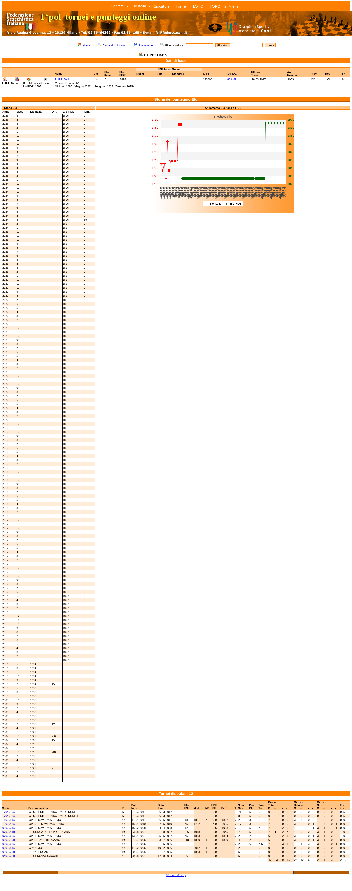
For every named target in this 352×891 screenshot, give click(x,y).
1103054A (8, 819)
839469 (232, 79)
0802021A (8, 827)
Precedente (146, 45)
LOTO (198, 6)
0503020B (8, 851)
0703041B (8, 831)
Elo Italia (139, 6)
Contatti (117, 6)
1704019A (8, 811)
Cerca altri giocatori (114, 45)
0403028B (8, 855)
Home (86, 45)
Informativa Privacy (176, 875)
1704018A (8, 815)
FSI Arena (230, 6)
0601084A (8, 847)
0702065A (8, 835)
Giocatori (161, 6)
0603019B (8, 839)
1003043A (8, 823)
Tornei (181, 6)
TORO (215, 6)
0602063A (8, 843)
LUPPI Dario (62, 79)
